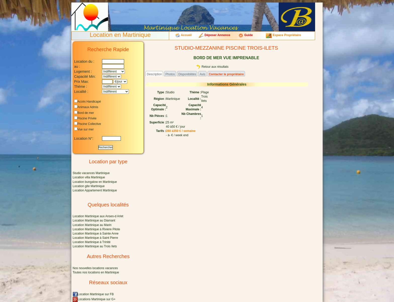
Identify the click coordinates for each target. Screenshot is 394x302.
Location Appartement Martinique (95, 190)
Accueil (183, 35)
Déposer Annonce (214, 35)
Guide (245, 35)
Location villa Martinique (89, 177)
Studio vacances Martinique (91, 173)
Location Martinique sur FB (93, 294)
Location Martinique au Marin (92, 225)
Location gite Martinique (89, 186)
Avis (202, 74)
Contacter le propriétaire (226, 74)
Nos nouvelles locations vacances (95, 268)
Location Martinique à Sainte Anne (96, 233)
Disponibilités (187, 74)
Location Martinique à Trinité (92, 242)
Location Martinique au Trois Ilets (95, 246)
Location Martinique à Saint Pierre (95, 238)
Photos (170, 74)
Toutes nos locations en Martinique (96, 272)
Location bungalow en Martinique (95, 182)
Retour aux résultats (212, 66)
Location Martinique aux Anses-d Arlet (98, 216)
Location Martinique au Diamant (94, 220)
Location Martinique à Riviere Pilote (96, 229)
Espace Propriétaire (283, 35)
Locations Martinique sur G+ (94, 299)
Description (154, 74)
